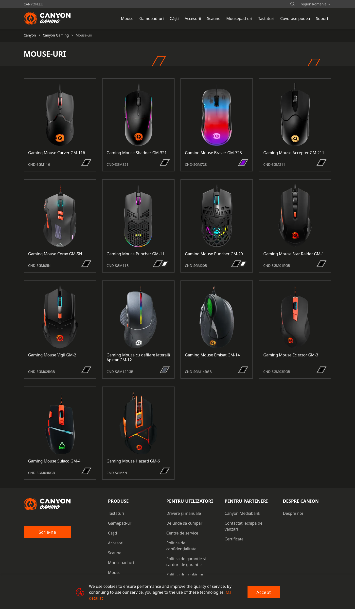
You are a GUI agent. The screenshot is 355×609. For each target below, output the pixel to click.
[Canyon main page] (47, 18)
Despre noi (293, 513)
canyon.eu (33, 4)
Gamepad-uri (120, 523)
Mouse (114, 572)
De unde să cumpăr (184, 523)
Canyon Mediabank (242, 513)
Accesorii (116, 543)
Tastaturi (116, 513)
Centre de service (182, 533)
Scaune (114, 552)
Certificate (234, 539)
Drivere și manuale (183, 513)
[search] (292, 3)
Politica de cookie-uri (185, 574)
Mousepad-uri (121, 562)
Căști (112, 533)
